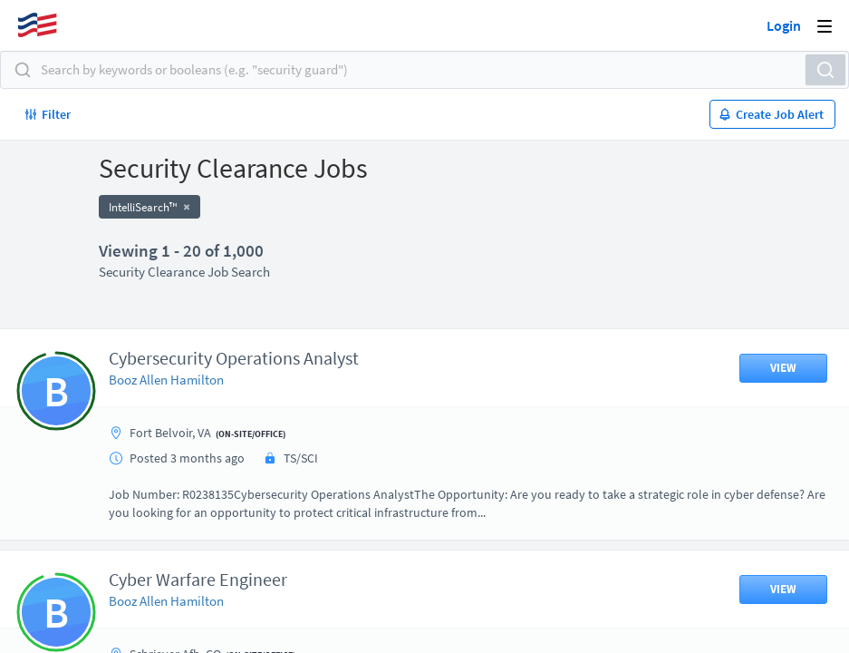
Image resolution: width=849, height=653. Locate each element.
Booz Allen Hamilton (166, 379)
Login (784, 25)
